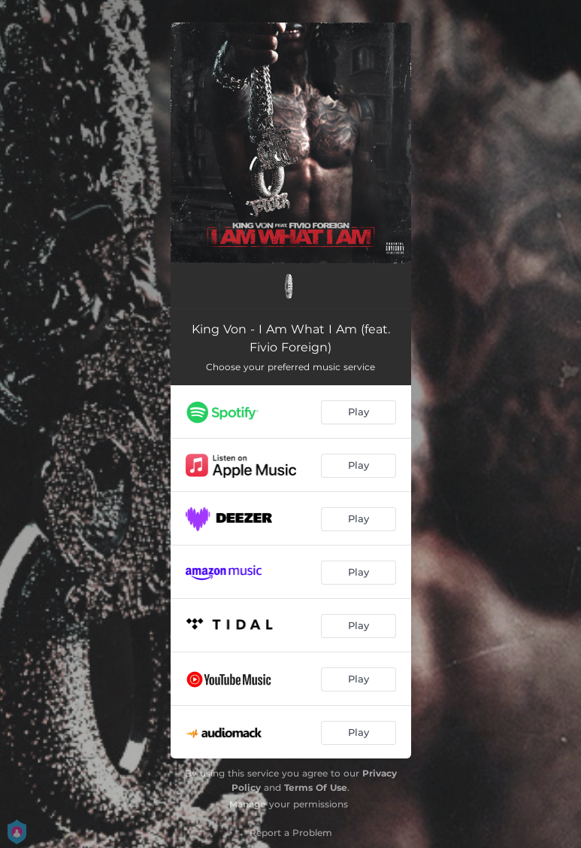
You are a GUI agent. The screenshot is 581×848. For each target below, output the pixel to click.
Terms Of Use (315, 787)
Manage (247, 804)
